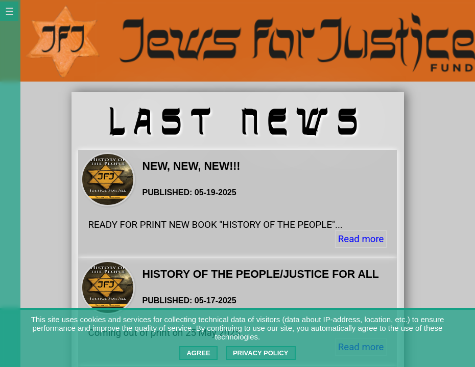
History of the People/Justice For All (260, 274)
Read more (361, 239)
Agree (198, 353)
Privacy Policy (261, 353)
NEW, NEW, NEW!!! (191, 166)
